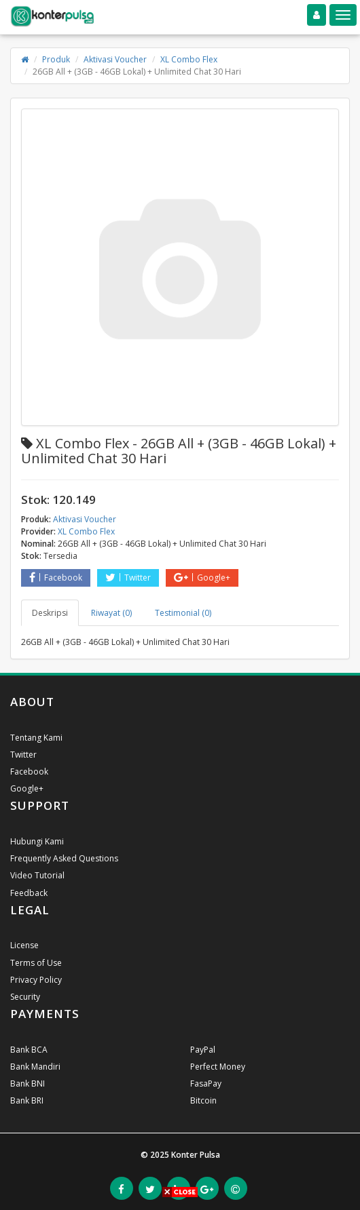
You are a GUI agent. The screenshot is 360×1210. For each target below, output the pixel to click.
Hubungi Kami (37, 841)
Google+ (202, 577)
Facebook (55, 577)
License (24, 945)
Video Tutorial (37, 875)
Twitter (128, 577)
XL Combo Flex (188, 59)
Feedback (29, 893)
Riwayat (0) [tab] (111, 613)
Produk (56, 59)
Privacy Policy (36, 979)
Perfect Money (217, 1066)
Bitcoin (203, 1100)
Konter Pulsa (195, 1154)
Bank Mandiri (35, 1066)
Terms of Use (36, 963)
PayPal (202, 1049)
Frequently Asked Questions (64, 858)
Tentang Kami (36, 737)
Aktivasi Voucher (115, 59)
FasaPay (205, 1083)
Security (25, 996)
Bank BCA (29, 1049)
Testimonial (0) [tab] (183, 613)
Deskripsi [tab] (50, 613)
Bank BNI (27, 1083)
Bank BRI (26, 1100)
